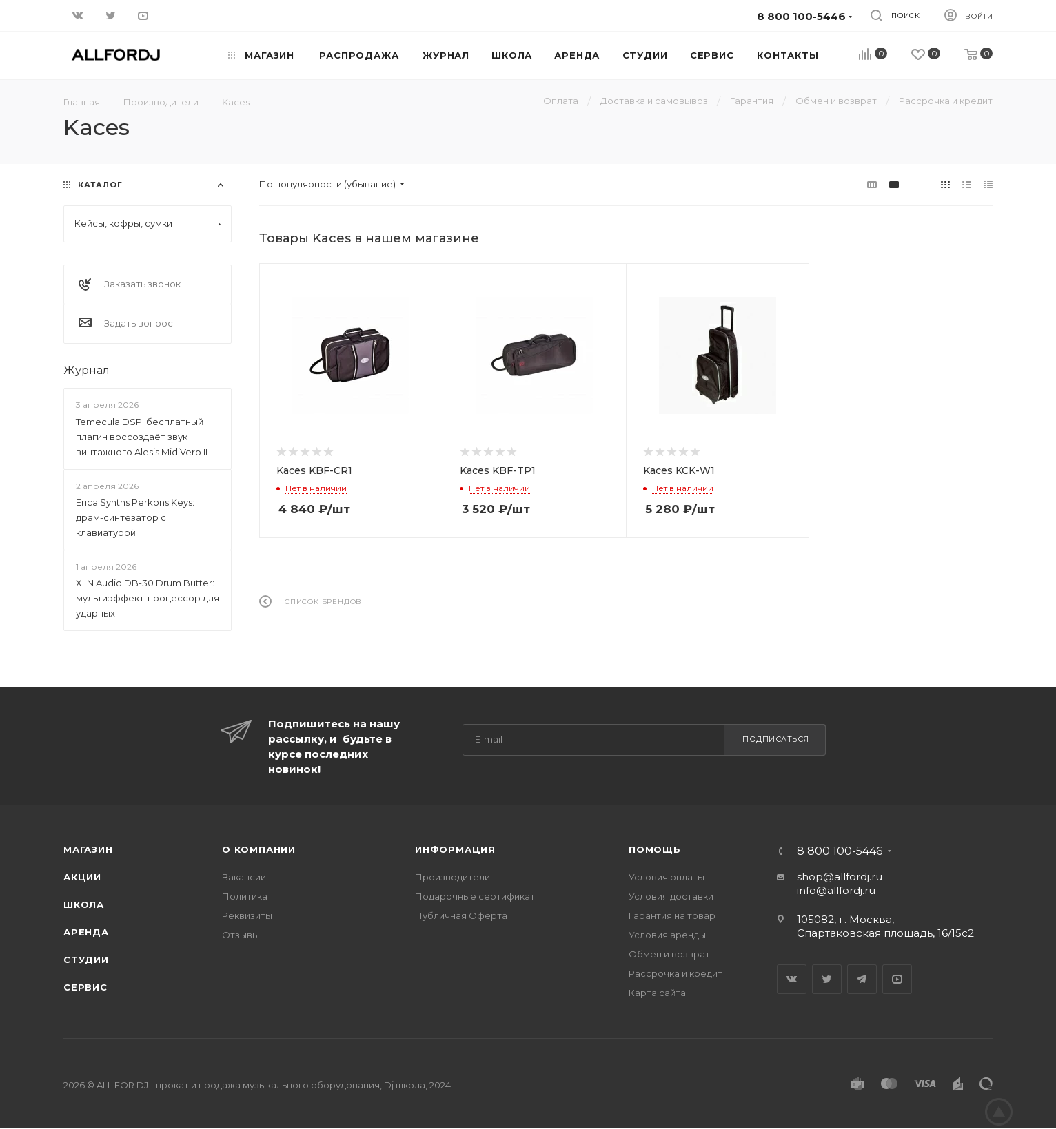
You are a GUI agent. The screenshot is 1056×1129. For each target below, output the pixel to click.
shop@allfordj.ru (839, 876)
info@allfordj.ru (836, 890)
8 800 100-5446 (839, 851)
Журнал (86, 370)
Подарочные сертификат (475, 896)
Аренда (86, 932)
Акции (82, 876)
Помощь (655, 849)
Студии (86, 959)
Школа (83, 904)
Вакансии (244, 876)
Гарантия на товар (672, 915)
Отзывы (240, 934)
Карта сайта (657, 992)
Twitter (827, 979)
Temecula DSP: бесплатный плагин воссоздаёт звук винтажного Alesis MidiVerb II (141, 436)
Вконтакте (791, 979)
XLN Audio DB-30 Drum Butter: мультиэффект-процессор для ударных (147, 598)
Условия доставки (671, 896)
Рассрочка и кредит (675, 973)
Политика (244, 896)
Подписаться (775, 739)
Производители (452, 876)
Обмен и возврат (669, 954)
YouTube (897, 979)
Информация (455, 849)
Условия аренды (667, 934)
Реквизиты (247, 915)
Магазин (88, 849)
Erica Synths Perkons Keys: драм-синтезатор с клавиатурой (135, 517)
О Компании (259, 849)
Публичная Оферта (461, 915)
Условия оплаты (666, 876)
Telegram (862, 979)
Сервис (85, 987)
